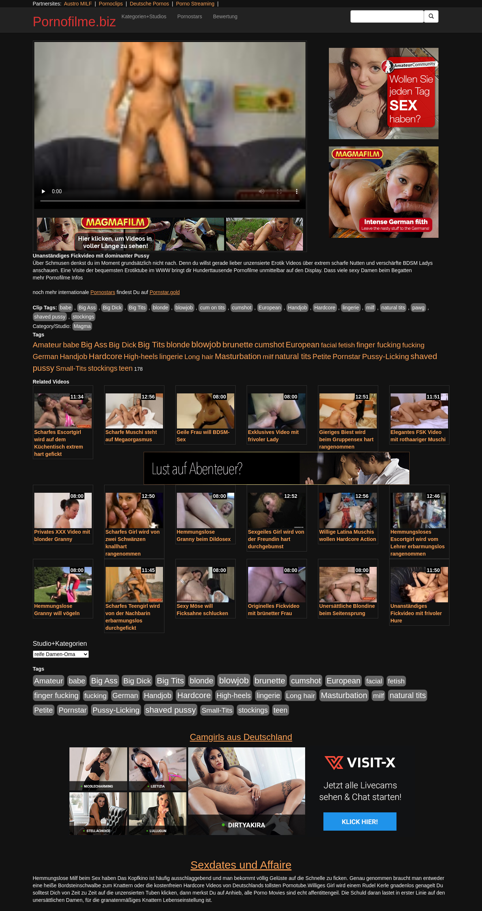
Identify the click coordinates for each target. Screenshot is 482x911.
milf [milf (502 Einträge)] (268, 357)
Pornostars (189, 16)
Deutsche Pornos (149, 4)
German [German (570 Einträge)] (45, 356)
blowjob (184, 307)
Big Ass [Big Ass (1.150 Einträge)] (94, 344)
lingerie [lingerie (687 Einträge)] (171, 356)
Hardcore (324, 307)
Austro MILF (78, 4)
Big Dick (112, 307)
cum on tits (212, 307)
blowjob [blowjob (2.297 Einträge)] (206, 344)
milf (370, 307)
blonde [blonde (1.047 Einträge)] (178, 344)
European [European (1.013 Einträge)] (303, 344)
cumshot (241, 307)
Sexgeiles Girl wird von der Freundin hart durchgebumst (276, 539)
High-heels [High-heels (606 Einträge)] (141, 356)
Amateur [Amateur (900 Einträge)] (47, 344)
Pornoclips (111, 4)
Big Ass (87, 307)
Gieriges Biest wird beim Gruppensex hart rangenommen (346, 439)
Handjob (297, 307)
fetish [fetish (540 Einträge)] (346, 345)
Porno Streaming (195, 4)
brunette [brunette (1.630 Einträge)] (238, 344)
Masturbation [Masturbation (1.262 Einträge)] (238, 356)
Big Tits (137, 307)
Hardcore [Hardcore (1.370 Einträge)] (105, 356)
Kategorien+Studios (144, 16)
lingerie (350, 307)
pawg (418, 307)
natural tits (393, 307)
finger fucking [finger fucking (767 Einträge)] (378, 345)
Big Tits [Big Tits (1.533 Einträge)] (151, 344)
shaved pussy (50, 317)
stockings (83, 317)
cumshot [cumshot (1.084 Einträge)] (269, 344)
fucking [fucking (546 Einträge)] (413, 345)
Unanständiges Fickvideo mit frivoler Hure (416, 613)
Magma (82, 326)
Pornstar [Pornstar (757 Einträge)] (347, 356)
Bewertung (225, 16)
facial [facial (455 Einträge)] (329, 345)
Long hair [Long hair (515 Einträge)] (198, 357)
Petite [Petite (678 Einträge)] (321, 356)
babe (65, 307)
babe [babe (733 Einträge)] (71, 345)
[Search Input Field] (387, 16)
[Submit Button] (431, 16)
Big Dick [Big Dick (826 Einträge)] (122, 344)
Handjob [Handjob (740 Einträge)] (73, 356)
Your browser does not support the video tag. (169, 125)
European (270, 307)
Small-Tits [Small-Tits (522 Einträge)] (71, 368)
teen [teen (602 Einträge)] (126, 368)
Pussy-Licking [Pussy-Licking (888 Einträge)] (385, 356)
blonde (160, 307)
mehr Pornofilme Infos (58, 278)
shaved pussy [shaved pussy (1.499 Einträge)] (170, 709)
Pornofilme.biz (74, 21)
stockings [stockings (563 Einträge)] (103, 368)
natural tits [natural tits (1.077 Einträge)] (293, 356)
